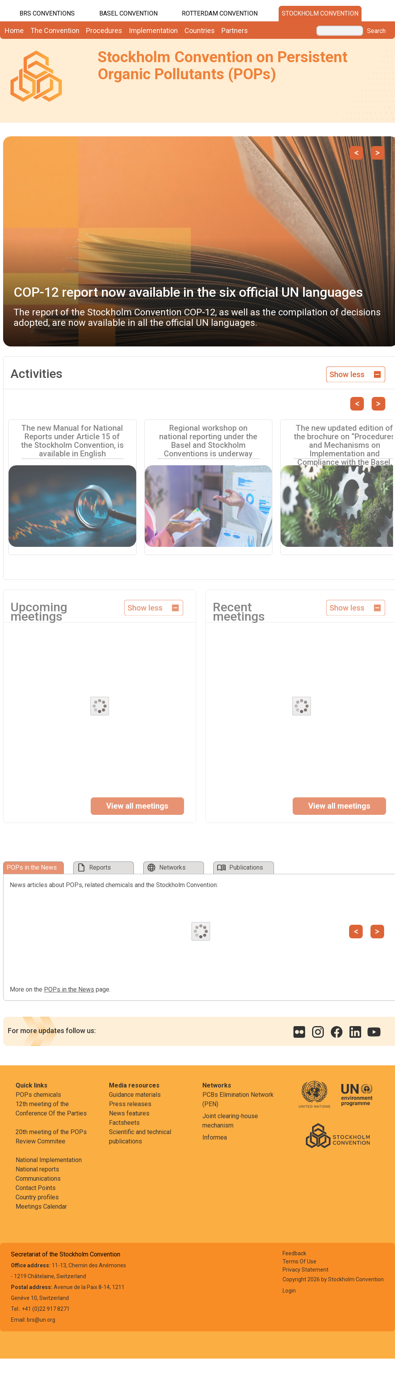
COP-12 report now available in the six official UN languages (188, 292)
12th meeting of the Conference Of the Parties (51, 1108)
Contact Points (36, 1188)
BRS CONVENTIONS (47, 13)
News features (129, 1113)
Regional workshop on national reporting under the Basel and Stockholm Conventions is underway (208, 441)
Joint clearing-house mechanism (230, 1120)
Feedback (294, 1253)
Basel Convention (128, 13)
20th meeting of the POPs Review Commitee (51, 1136)
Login (289, 1291)
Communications (38, 1178)
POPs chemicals (38, 1094)
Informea (214, 1137)
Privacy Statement (305, 1270)
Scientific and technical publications (140, 1136)
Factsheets (124, 1122)
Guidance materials (135, 1094)
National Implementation (49, 1160)
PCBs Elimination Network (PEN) (238, 1099)
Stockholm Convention (320, 13)
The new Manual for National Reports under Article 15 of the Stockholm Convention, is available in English (72, 441)
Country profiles (37, 1197)
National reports (37, 1169)
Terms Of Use (299, 1261)
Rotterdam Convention (220, 13)
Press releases (130, 1104)
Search (376, 31)
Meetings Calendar (41, 1206)
